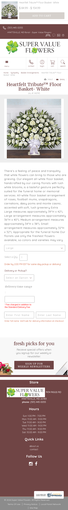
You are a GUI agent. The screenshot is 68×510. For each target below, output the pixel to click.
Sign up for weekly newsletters (34, 365)
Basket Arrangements (30, 73)
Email (60, 79)
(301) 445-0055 (15, 27)
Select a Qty (11, 257)
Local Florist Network (51, 504)
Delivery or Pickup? (16, 270)
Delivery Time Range (18, 286)
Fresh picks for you (34, 349)
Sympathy (15, 73)
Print (48, 79)
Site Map (34, 508)
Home (6, 73)
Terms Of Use (13, 504)
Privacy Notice (30, 504)
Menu (6, 66)
